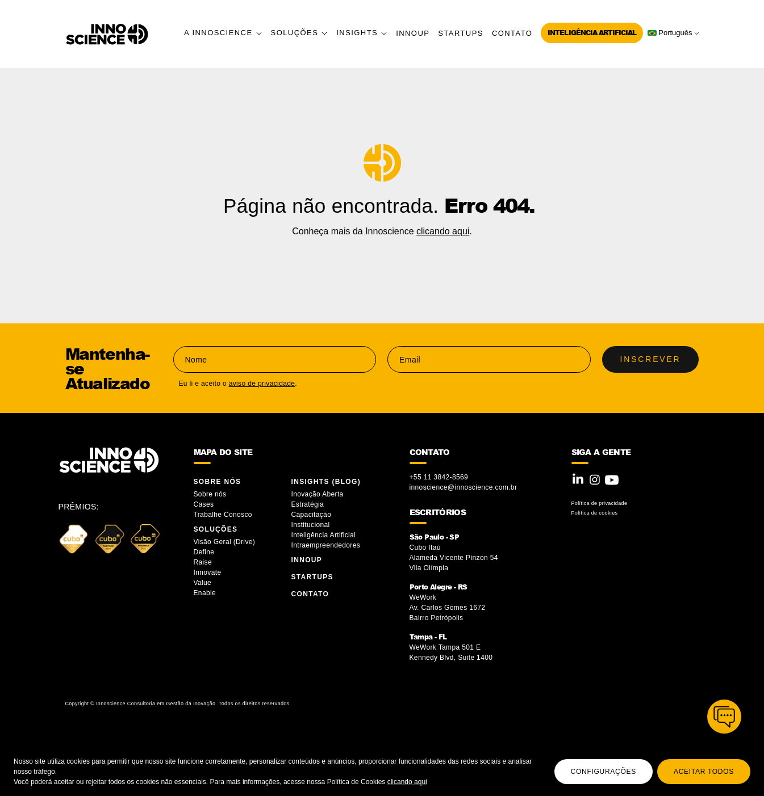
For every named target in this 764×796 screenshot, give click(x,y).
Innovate (208, 572)
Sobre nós (210, 494)
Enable (205, 593)
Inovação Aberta (317, 494)
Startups (460, 33)
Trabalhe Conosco (223, 515)
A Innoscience (223, 32)
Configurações (603, 772)
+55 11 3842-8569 (439, 477)
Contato (512, 33)
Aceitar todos (704, 772)
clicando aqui (407, 782)
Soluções (299, 32)
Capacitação (311, 515)
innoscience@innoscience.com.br (463, 487)
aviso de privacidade (262, 384)
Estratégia (307, 504)
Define (204, 552)
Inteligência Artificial (592, 32)
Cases (204, 504)
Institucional (310, 525)
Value (203, 583)
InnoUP (412, 33)
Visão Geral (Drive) (225, 542)
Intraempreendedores (326, 545)
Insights (361, 32)
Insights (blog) (326, 482)
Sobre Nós (217, 482)
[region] (382, 768)
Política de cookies (594, 513)
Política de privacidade (599, 503)
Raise (203, 562)
